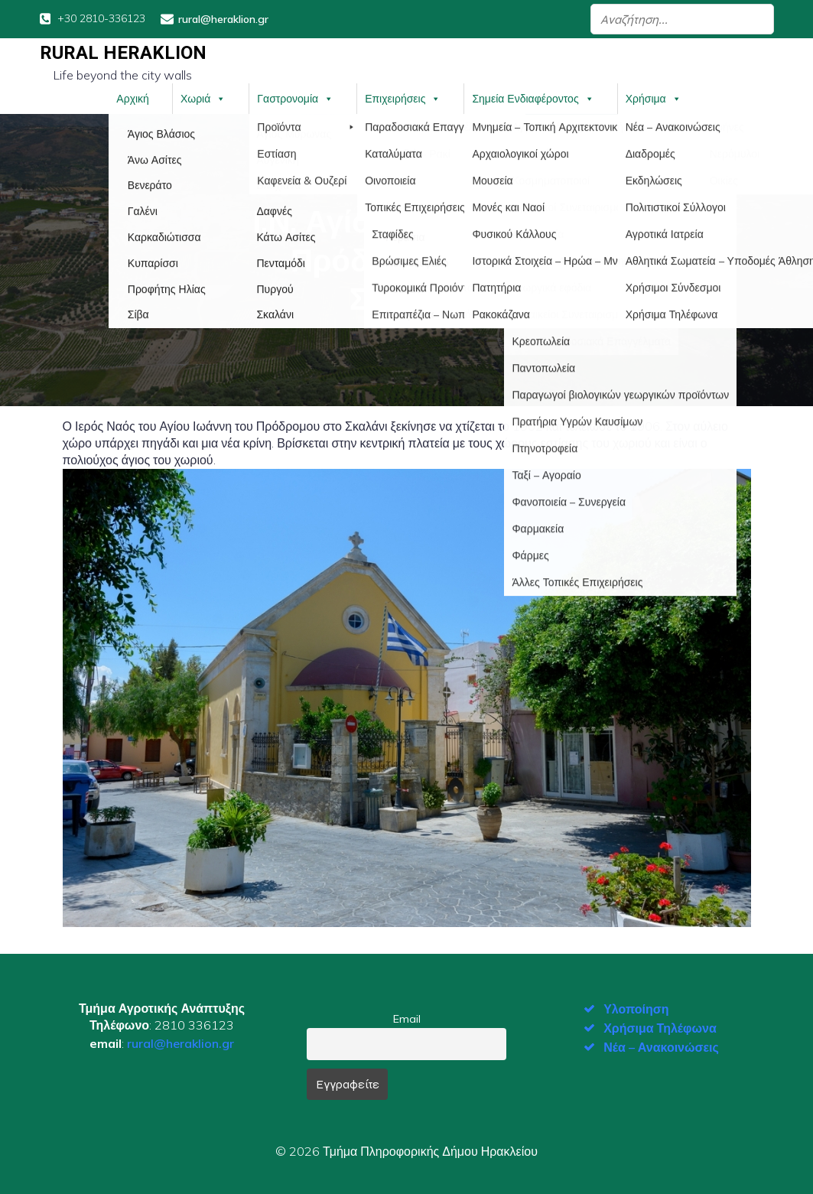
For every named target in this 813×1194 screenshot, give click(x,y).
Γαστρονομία (295, 98)
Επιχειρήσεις (403, 98)
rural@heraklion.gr (180, 1042)
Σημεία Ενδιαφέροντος (532, 98)
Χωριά (203, 98)
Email (407, 1018)
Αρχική (132, 98)
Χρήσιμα (653, 98)
